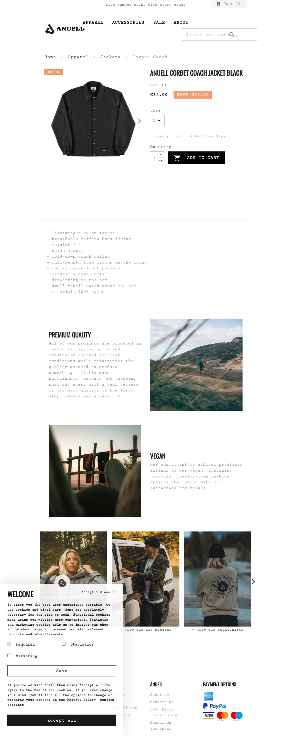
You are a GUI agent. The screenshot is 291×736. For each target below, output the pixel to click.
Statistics (78, 644)
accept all (61, 720)
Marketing (22, 656)
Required (21, 644)
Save (62, 670)
